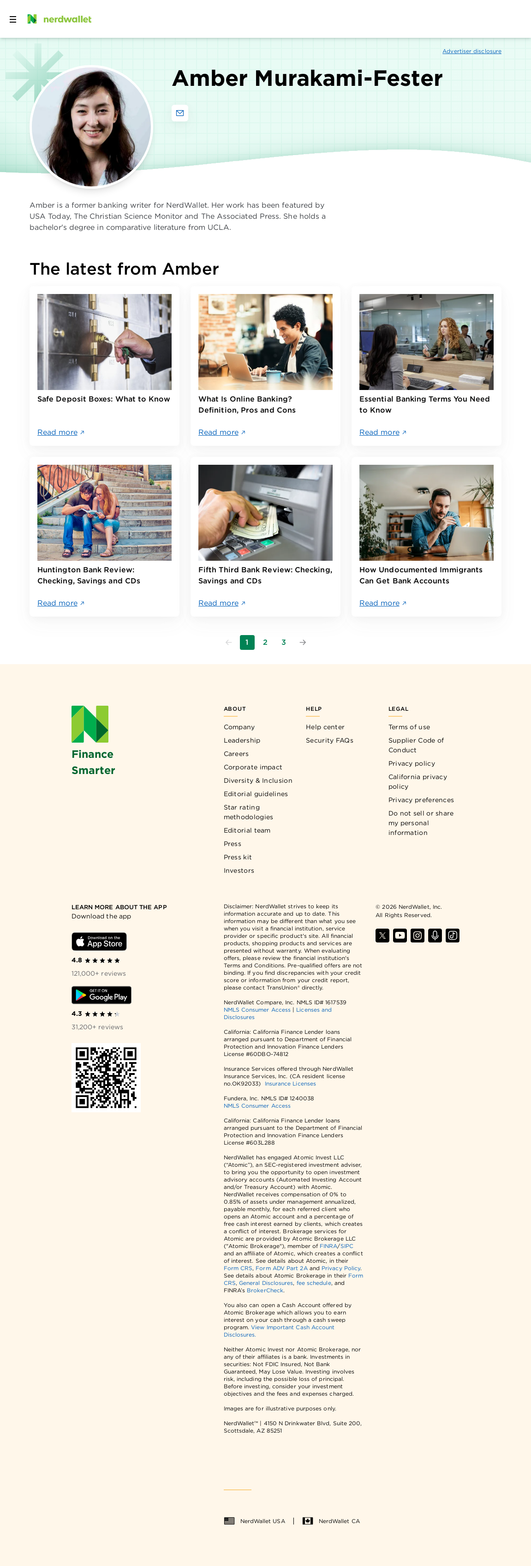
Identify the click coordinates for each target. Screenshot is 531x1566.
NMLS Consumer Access (257, 1009)
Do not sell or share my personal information (421, 823)
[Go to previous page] (228, 642)
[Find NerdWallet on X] (382, 935)
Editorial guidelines (256, 794)
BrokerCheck (265, 1290)
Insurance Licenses (290, 1083)
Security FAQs (329, 740)
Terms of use (409, 727)
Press (233, 843)
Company (239, 727)
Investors (239, 870)
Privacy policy (411, 763)
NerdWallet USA (254, 1521)
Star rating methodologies (249, 812)
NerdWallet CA (331, 1521)
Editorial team (247, 830)
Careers (236, 753)
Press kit (238, 857)
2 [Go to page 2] (265, 642)
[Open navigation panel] (12, 19)
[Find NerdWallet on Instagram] (417, 935)
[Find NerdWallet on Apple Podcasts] (435, 935)
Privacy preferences (421, 800)
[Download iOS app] (99, 941)
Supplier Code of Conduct (416, 745)
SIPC (346, 1245)
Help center (325, 727)
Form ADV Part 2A (281, 1268)
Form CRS (238, 1268)
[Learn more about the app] (120, 907)
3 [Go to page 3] (283, 642)
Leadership (242, 740)
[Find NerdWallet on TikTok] (452, 935)
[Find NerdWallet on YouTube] (400, 935)
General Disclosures (266, 1282)
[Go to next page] (302, 642)
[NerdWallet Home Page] (58, 19)
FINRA (328, 1245)
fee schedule (314, 1282)
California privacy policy (417, 781)
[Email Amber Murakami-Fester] (180, 113)
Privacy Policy (341, 1268)
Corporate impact (253, 767)
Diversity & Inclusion (258, 780)
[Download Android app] (101, 995)
